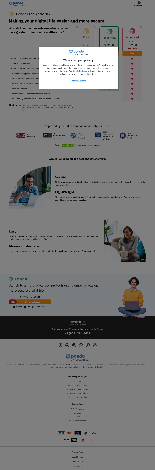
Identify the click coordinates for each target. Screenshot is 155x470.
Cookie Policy (79, 71)
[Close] (114, 50)
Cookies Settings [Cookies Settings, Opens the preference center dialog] (78, 80)
